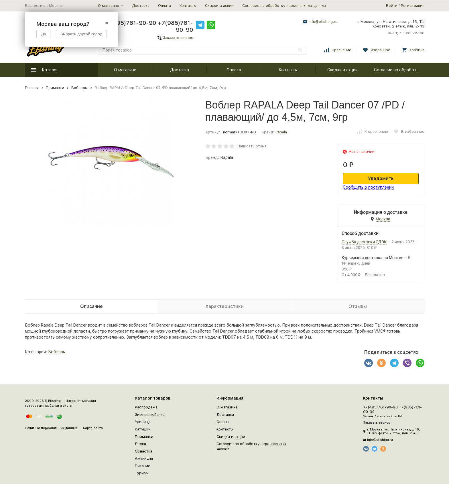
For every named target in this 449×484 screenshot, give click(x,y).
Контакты (188, 5)
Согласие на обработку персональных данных (284, 5)
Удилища (143, 422)
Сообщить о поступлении (368, 187)
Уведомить (380, 178)
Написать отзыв (252, 146)
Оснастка (143, 451)
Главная (32, 88)
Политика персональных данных (51, 428)
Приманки (55, 88)
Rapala (281, 132)
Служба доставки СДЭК (364, 242)
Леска (140, 444)
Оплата (164, 5)
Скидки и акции (219, 5)
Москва (56, 5)
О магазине (125, 70)
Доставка (140, 5)
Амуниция (144, 458)
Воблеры (79, 88)
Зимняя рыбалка (150, 414)
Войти (391, 5)
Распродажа (146, 407)
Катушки (143, 429)
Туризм (142, 473)
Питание (142, 466)
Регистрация (412, 5)
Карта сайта (93, 428)
